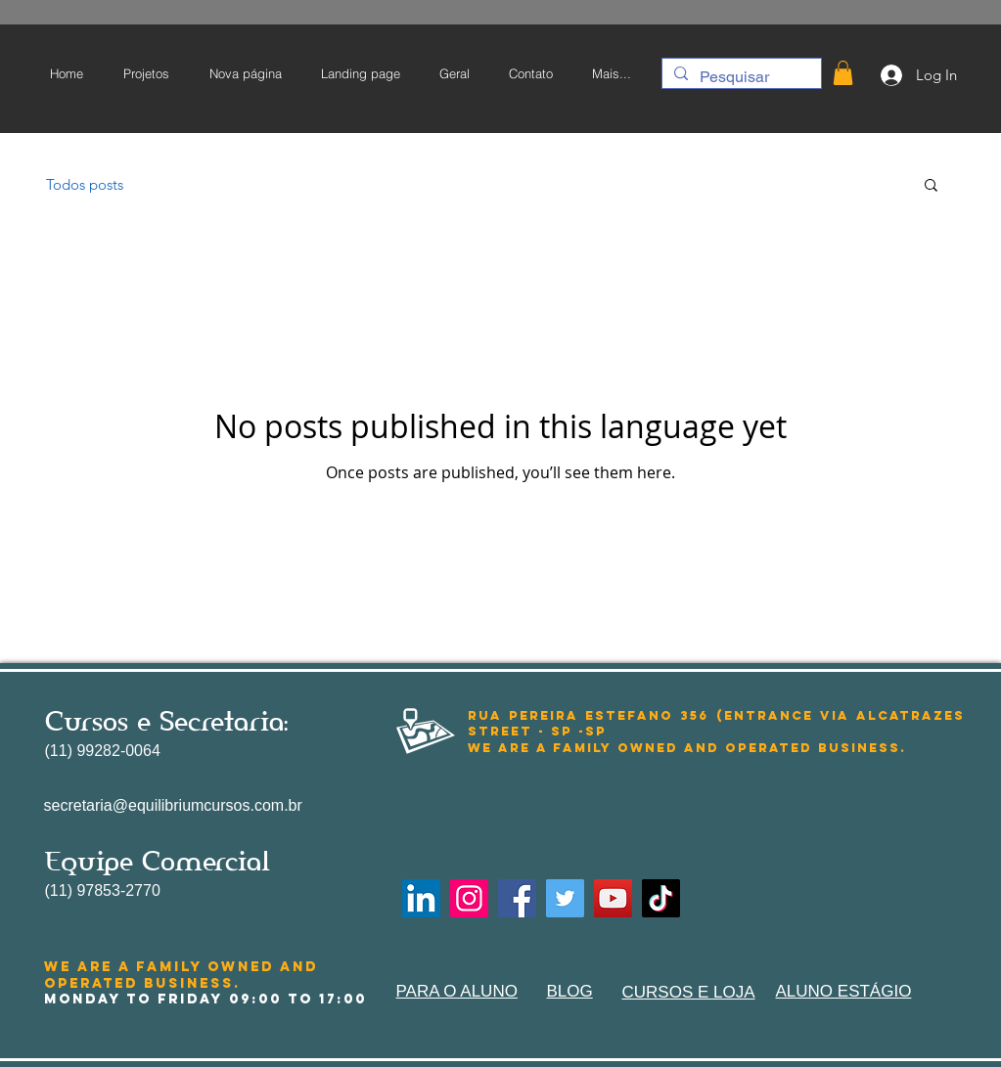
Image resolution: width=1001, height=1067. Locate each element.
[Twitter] (565, 898)
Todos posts (84, 184)
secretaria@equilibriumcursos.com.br (173, 805)
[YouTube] (613, 898)
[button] (843, 73)
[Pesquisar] (740, 77)
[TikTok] (661, 898)
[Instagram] (469, 898)
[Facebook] (517, 898)
